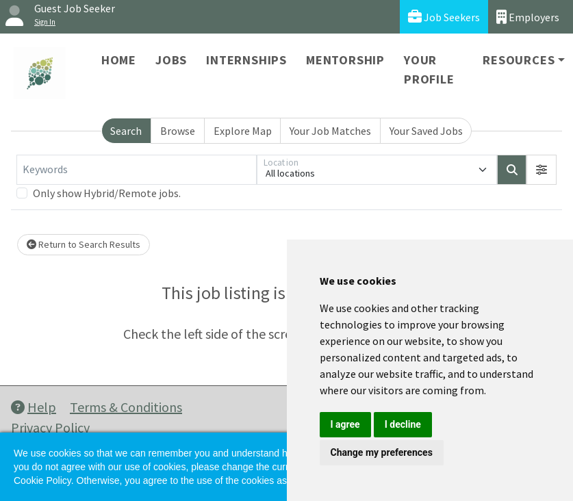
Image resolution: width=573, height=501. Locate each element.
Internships (246, 60)
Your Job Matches (330, 131)
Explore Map (243, 131)
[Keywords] (136, 170)
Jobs (171, 60)
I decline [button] (403, 424)
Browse (177, 131)
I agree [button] (345, 424)
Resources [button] (519, 60)
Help (33, 406)
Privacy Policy (50, 427)
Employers (527, 16)
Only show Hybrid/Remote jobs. (107, 193)
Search (126, 131)
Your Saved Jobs (426, 131)
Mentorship (345, 60)
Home (118, 60)
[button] (541, 170)
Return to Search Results (83, 244)
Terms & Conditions (126, 406)
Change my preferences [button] (382, 452)
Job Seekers (444, 16)
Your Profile (429, 69)
